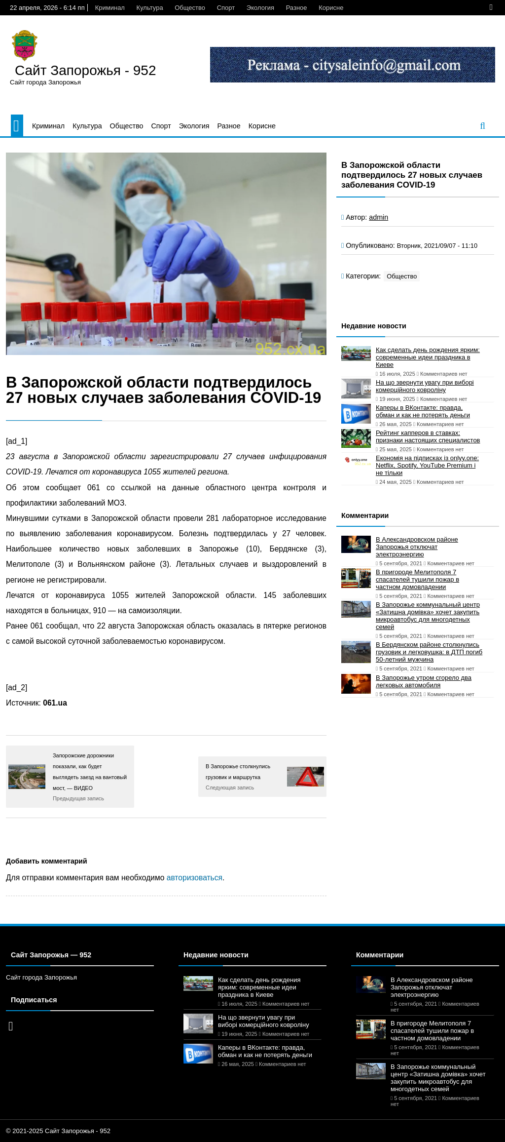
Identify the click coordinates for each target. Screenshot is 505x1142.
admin (378, 217)
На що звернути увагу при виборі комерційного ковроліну (425, 386)
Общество (190, 7)
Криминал (110, 7)
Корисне (331, 7)
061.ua (55, 703)
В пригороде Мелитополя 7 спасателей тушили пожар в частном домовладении (417, 579)
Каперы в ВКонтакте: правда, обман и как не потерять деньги (423, 411)
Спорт (226, 7)
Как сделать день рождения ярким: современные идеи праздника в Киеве (428, 357)
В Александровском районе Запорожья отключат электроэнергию (417, 547)
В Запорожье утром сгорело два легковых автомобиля (423, 681)
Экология (260, 7)
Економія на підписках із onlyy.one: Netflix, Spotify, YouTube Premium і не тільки (427, 465)
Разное (296, 7)
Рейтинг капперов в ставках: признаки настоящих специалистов (428, 436)
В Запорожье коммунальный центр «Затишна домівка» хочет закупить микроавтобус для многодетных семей (428, 615)
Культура (150, 7)
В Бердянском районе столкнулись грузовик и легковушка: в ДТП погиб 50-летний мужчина (429, 652)
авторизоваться (194, 877)
